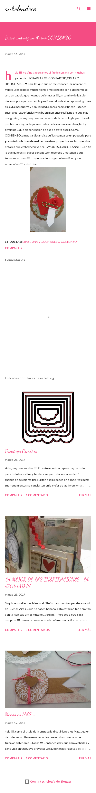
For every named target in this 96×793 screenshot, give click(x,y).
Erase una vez (33, 241)
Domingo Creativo (21, 451)
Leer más (84, 495)
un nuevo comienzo (61, 241)
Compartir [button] (13, 248)
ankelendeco (20, 8)
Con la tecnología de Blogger (48, 781)
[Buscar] (78, 7)
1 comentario (37, 495)
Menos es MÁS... (20, 714)
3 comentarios (38, 630)
